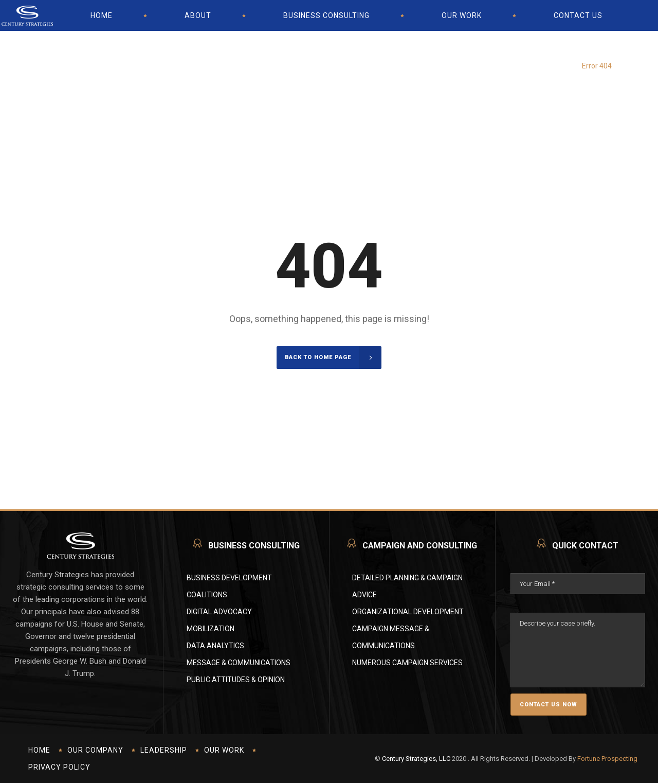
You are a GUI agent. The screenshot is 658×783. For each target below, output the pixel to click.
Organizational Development (408, 612)
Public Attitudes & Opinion (236, 679)
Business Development (229, 578)
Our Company (95, 750)
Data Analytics (215, 646)
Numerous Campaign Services (407, 663)
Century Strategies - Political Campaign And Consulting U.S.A (506, 56)
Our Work (224, 750)
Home (39, 750)
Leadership (163, 750)
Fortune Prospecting (607, 758)
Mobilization (210, 629)
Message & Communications (238, 663)
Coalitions (207, 595)
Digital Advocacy (219, 612)
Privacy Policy (59, 767)
